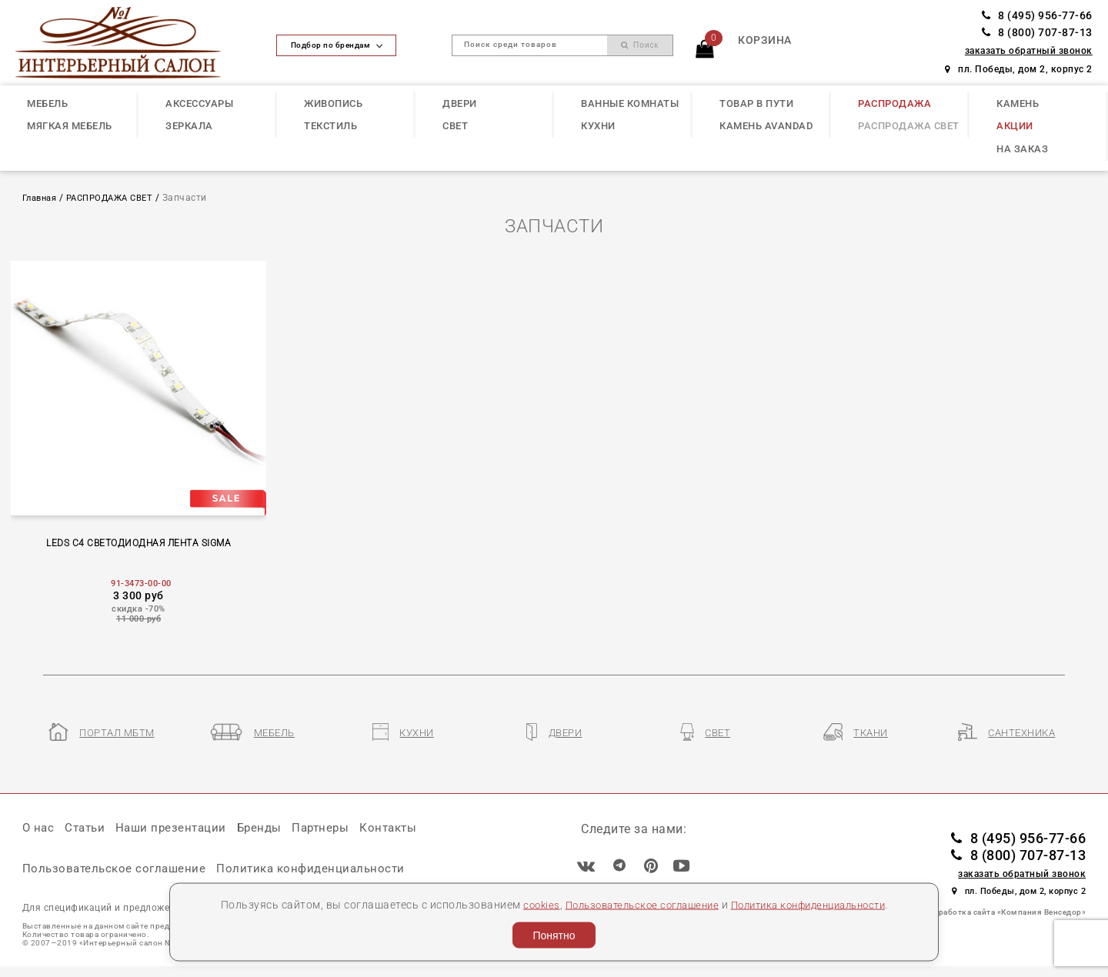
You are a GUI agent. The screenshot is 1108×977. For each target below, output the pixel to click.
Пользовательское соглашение (635, 904)
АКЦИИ (1014, 126)
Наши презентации (178, 832)
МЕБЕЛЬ (47, 103)
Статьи (88, 832)
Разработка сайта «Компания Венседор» (1005, 916)
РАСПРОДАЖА (894, 103)
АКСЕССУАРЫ (199, 103)
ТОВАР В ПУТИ (756, 103)
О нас (39, 832)
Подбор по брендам (337, 45)
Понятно (553, 935)
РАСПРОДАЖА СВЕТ (908, 126)
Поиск (640, 45)
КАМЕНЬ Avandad (766, 126)
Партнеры (335, 832)
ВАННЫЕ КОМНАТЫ (630, 103)
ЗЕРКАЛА (189, 126)
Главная (42, 197)
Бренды (269, 832)
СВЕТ (455, 126)
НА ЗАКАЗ (1022, 149)
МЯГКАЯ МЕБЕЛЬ (69, 126)
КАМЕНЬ (1017, 103)
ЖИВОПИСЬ (333, 103)
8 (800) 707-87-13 (1037, 32)
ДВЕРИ (459, 103)
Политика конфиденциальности (816, 904)
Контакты (405, 832)
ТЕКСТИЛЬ (330, 126)
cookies (526, 904)
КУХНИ (598, 126)
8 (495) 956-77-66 (1037, 15)
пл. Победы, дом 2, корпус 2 (1019, 69)
